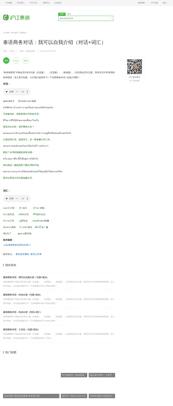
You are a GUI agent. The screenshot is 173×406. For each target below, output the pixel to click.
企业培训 (57, 3)
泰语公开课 (35, 254)
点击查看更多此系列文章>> (17, 245)
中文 (16, 61)
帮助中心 (46, 3)
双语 (6, 61)
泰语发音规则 (22, 254)
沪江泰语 (6, 33)
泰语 (26, 61)
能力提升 (15, 33)
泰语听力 (23, 33)
